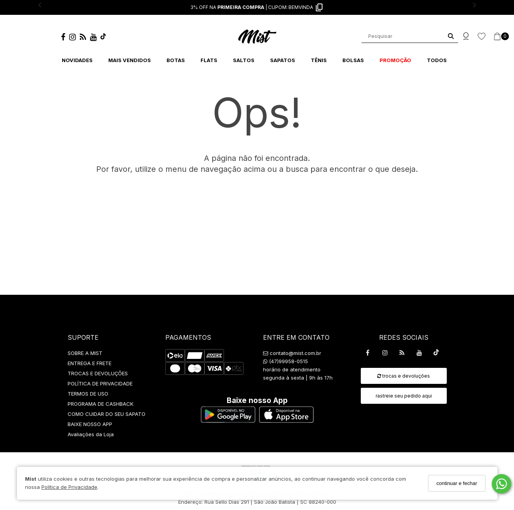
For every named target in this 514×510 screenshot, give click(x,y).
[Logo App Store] (286, 420)
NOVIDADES (77, 60)
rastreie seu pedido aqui (404, 396)
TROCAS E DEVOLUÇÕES (98, 373)
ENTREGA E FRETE (89, 363)
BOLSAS (353, 60)
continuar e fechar (456, 483)
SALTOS (243, 60)
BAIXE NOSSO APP (90, 424)
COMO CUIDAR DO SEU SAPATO (106, 414)
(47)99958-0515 (285, 361)
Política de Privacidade (69, 487)
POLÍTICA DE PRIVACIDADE (100, 383)
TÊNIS (319, 60)
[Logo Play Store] (228, 420)
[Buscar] (451, 36)
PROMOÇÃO (395, 60)
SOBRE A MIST (85, 353)
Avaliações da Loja (91, 434)
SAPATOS (282, 60)
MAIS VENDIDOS (129, 60)
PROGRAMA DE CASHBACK (100, 404)
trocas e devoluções (403, 376)
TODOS (437, 60)
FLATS (209, 60)
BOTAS (176, 60)
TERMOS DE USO (88, 394)
